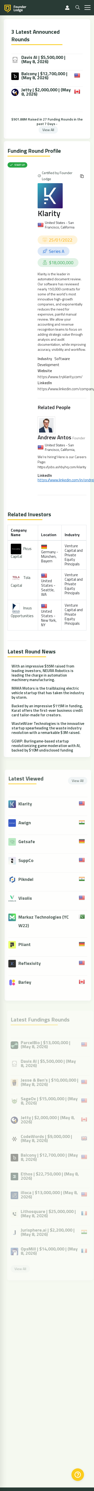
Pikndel (28, 879)
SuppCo (28, 860)
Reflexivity (32, 963)
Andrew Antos (54, 437)
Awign (27, 822)
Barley (27, 982)
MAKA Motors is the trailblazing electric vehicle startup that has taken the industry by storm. (48, 692)
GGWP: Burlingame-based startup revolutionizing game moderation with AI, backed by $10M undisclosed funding (46, 745)
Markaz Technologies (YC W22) (46, 921)
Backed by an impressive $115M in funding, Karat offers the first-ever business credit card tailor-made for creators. (47, 710)
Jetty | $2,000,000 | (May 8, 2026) (41, 92)
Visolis (28, 898)
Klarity (49, 213)
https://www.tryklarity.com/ (60, 377)
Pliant (27, 944)
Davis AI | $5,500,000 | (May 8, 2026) (38, 59)
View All (48, 129)
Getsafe (29, 841)
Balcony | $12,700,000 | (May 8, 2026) (39, 76)
